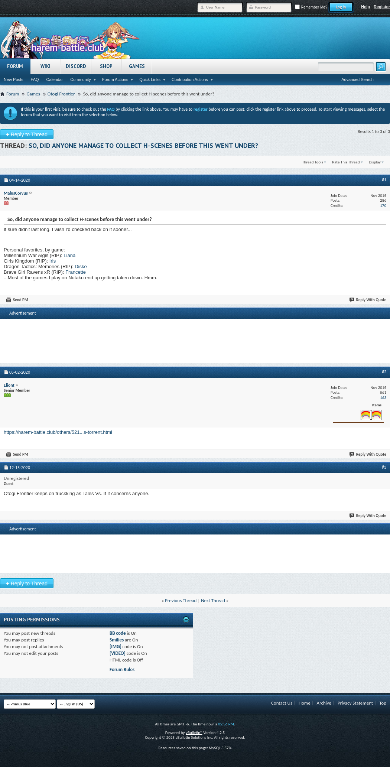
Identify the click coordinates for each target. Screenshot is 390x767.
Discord (76, 66)
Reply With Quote (368, 300)
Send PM (17, 300)
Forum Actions (115, 79)
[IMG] (115, 646)
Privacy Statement (355, 703)
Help (365, 6)
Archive (324, 703)
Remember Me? (311, 7)
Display (375, 162)
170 (383, 205)
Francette (75, 272)
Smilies (117, 640)
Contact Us (281, 703)
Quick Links (149, 79)
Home (305, 703)
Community (80, 79)
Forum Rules (122, 669)
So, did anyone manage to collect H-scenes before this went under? (143, 145)
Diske (81, 266)
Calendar (54, 79)
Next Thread (213, 600)
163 (383, 397)
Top (382, 703)
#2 (384, 371)
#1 (384, 179)
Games (137, 66)
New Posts (13, 79)
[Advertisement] (195, 332)
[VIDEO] (118, 653)
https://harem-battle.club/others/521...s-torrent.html (58, 432)
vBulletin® (194, 732)
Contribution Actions (190, 79)
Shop (106, 66)
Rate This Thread (346, 162)
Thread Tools (312, 162)
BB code (118, 633)
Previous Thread (180, 600)
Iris (52, 261)
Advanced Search (357, 79)
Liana (69, 255)
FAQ (35, 79)
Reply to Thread (27, 134)
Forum (15, 66)
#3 (384, 467)
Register (382, 6)
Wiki (45, 66)
